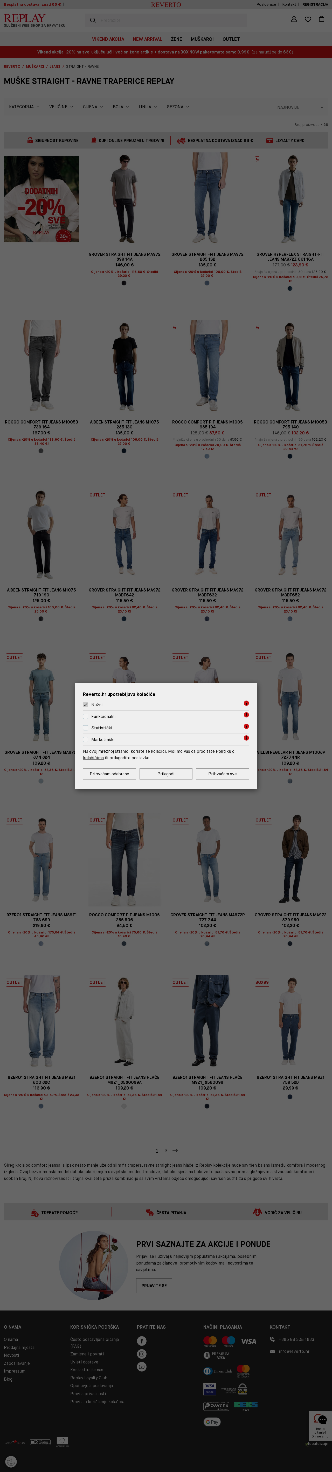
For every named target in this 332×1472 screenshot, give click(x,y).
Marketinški (103, 739)
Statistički (101, 728)
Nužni (97, 705)
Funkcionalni (103, 716)
